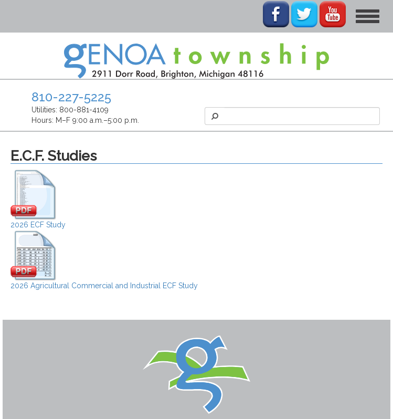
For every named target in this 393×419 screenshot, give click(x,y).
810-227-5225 (71, 96)
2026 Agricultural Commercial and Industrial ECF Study (104, 285)
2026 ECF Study (38, 225)
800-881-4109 (84, 110)
